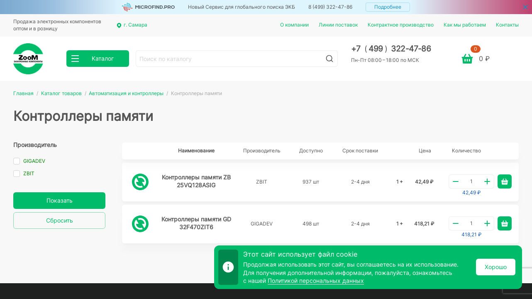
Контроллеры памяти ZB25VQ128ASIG (196, 181)
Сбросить (59, 220)
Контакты (507, 25)
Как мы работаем (465, 25)
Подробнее (387, 7)
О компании (294, 25)
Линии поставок (338, 25)
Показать (59, 200)
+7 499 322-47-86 (391, 49)
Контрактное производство (401, 25)
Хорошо (496, 266)
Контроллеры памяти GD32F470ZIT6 (196, 223)
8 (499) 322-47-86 (330, 7)
